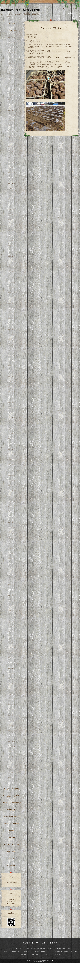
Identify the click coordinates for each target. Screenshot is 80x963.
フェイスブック (11, 851)
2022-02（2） (12, 308)
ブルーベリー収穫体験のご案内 (12, 816)
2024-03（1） (12, 177)
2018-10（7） (12, 516)
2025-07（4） (12, 99)
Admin (45, 961)
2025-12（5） (12, 73)
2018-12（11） (12, 506)
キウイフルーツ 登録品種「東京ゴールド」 (11, 796)
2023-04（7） (12, 235)
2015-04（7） (12, 735)
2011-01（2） (12, 782)
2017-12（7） (12, 569)
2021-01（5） (12, 376)
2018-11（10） (12, 511)
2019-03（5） (12, 490)
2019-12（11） (12, 443)
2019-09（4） (12, 459)
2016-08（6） (12, 652)
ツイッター (12, 858)
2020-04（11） (12, 423)
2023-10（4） (12, 204)
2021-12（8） (12, 318)
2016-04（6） (12, 673)
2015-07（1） (12, 720)
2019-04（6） (12, 485)
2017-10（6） (12, 579)
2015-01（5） (12, 751)
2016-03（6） (12, 678)
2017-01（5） (12, 626)
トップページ (11, 23)
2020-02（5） (12, 433)
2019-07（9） (12, 470)
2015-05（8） (12, 730)
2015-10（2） (12, 704)
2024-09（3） (12, 146)
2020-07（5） (12, 407)
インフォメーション (12, 30)
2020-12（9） (12, 381)
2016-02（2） (12, 683)
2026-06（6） (12, 42)
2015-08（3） (12, 715)
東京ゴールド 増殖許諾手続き (12, 803)
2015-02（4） (12, 746)
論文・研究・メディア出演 (12, 844)
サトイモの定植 (31, 37)
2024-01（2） (12, 188)
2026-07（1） (12, 37)
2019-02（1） (12, 496)
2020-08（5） (12, 402)
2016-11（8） (12, 636)
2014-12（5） (12, 756)
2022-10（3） (12, 266)
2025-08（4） (12, 94)
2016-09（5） (12, 647)
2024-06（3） (12, 162)
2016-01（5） (12, 689)
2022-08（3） (12, 277)
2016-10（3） (12, 642)
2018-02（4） (12, 558)
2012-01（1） (12, 777)
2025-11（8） (12, 78)
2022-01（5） (12, 313)
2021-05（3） (12, 355)
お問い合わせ (11, 865)
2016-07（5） (12, 657)
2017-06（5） (12, 600)
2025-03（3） (12, 120)
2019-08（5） (12, 464)
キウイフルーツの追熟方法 (11, 823)
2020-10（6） (12, 391)
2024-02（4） (12, 183)
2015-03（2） (12, 741)
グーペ (40, 961)
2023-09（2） (12, 209)
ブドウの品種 (11, 810)
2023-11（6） (12, 198)
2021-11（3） (12, 324)
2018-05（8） (12, 543)
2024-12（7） (12, 131)
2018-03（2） (12, 553)
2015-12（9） (12, 694)
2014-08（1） (12, 772)
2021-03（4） (12, 365)
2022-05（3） (12, 292)
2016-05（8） (12, 668)
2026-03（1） (12, 58)
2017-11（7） (12, 574)
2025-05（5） (12, 110)
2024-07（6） (12, 157)
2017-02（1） (12, 621)
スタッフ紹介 (11, 837)
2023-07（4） (12, 219)
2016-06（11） (12, 662)
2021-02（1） (12, 370)
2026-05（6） (12, 47)
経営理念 (11, 830)
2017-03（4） (12, 616)
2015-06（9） (12, 725)
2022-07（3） (12, 282)
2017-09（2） (12, 584)
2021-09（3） (12, 334)
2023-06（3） (12, 224)
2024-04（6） (12, 172)
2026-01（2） (12, 68)
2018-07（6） (12, 532)
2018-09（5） (12, 522)
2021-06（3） (12, 350)
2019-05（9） (12, 480)
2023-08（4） (12, 214)
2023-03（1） (12, 240)
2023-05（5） (12, 230)
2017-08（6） (12, 589)
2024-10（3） (12, 141)
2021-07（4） (12, 344)
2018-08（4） (12, 527)
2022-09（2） (12, 271)
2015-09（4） (12, 709)
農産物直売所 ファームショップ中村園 (40, 943)
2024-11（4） (12, 136)
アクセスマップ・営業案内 (12, 789)
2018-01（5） (12, 563)
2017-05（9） (12, 605)
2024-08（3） (12, 151)
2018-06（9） (12, 537)
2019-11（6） (12, 449)
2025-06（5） (12, 104)
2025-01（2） (12, 125)
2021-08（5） (12, 339)
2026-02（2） (12, 63)
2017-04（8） (12, 610)
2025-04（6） (12, 115)
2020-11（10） (12, 386)
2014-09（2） (12, 767)
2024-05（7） (12, 167)
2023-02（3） (12, 245)
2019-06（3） (12, 475)
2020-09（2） (12, 397)
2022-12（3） (12, 256)
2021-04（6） (12, 360)
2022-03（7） (12, 303)
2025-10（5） (12, 84)
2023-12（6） (12, 193)
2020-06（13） (12, 412)
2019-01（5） (12, 501)
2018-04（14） (12, 548)
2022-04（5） (12, 297)
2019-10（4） (12, 454)
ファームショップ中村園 (36, 960)
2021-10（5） (12, 329)
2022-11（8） (12, 261)
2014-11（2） (12, 762)
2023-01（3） (12, 250)
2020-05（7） (12, 417)
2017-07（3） (12, 595)
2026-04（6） (12, 52)
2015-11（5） (12, 699)
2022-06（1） (12, 287)
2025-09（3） (12, 89)
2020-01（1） (12, 438)
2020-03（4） (12, 428)
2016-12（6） (12, 631)
